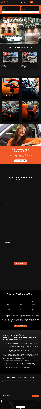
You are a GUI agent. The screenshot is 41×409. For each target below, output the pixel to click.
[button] (24, 406)
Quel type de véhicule (20, 178)
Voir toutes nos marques (20, 325)
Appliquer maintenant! (20, 160)
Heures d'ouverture (8, 33)
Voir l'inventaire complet (20, 263)
